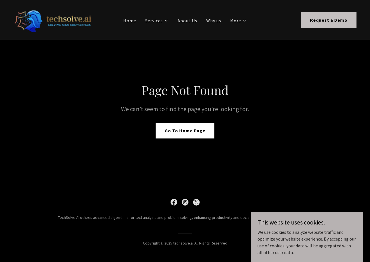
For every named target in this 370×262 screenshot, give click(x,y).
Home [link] (129, 20)
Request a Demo (328, 20)
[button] (157, 20)
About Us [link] (187, 20)
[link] (53, 19)
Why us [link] (213, 20)
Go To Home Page (185, 130)
